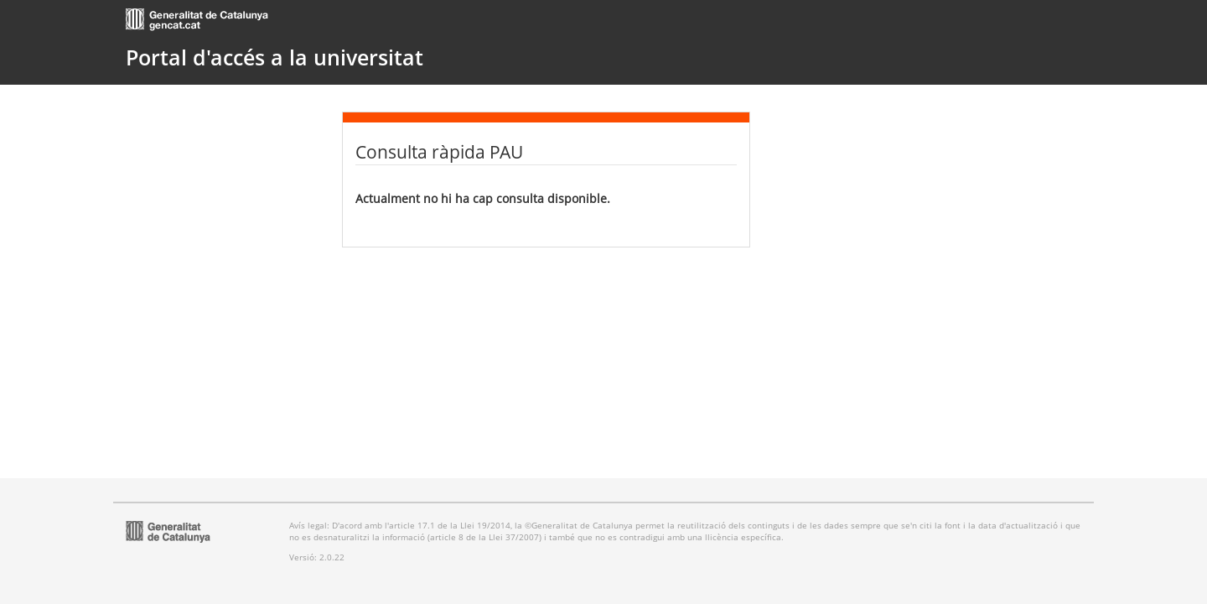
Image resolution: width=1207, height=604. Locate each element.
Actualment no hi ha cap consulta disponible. (482, 198)
